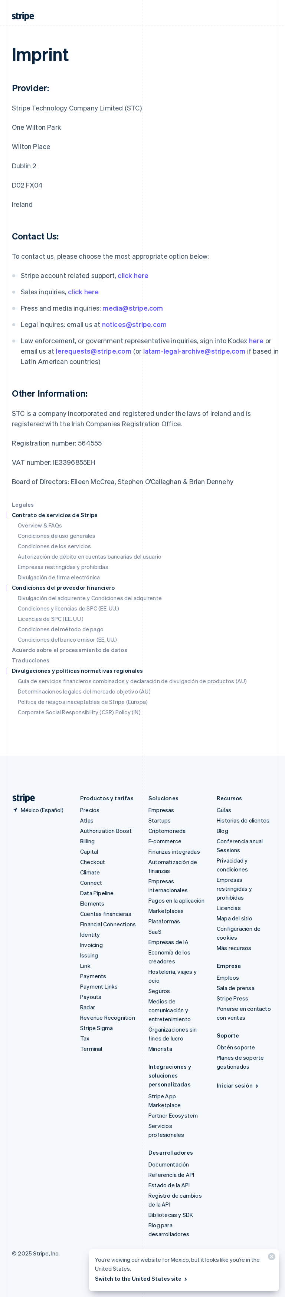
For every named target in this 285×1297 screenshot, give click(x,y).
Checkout (92, 862)
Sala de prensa (236, 988)
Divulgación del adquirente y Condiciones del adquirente (90, 598)
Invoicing (91, 945)
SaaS (154, 931)
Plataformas (164, 921)
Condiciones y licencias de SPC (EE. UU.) (68, 608)
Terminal (91, 1048)
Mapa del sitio (234, 918)
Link (85, 965)
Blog (222, 830)
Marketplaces (166, 910)
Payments (93, 976)
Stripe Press (232, 998)
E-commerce (164, 841)
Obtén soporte (236, 1047)
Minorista (160, 1048)
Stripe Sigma (96, 1028)
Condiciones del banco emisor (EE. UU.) (67, 639)
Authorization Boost (106, 830)
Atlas (87, 820)
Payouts (90, 996)
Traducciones (30, 660)
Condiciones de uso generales (57, 535)
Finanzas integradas (174, 851)
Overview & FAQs (40, 525)
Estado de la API (169, 1185)
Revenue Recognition (107, 1017)
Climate (90, 872)
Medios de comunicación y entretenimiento (169, 1010)
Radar (87, 1007)
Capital (89, 851)
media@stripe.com (132, 308)
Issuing (89, 955)
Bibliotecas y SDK (170, 1214)
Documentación (168, 1164)
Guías (224, 810)
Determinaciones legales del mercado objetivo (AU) (84, 691)
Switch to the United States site (141, 1278)
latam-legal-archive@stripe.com (194, 351)
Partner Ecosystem (173, 1115)
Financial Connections (108, 924)
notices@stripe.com (134, 324)
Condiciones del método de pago (61, 629)
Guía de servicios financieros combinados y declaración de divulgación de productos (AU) (132, 681)
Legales (23, 504)
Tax (85, 1038)
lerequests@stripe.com (93, 351)
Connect (91, 882)
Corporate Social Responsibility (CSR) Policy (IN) (79, 712)
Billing (87, 841)
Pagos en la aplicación (176, 900)
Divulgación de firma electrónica (59, 577)
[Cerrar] (270, 1258)
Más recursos (234, 948)
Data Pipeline (97, 893)
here (256, 340)
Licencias (229, 907)
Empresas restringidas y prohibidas (63, 566)
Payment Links (99, 986)
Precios (89, 810)
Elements (92, 903)
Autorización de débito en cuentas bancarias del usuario (89, 556)
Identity (90, 934)
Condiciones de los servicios (54, 546)
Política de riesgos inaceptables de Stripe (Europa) (83, 701)
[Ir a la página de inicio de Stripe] (21, 798)
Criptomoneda (167, 830)
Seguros (159, 991)
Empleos (228, 977)
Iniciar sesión (238, 1085)
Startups (159, 820)
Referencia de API (171, 1174)
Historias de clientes (243, 820)
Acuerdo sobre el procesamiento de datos (69, 650)
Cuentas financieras (105, 913)
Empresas (161, 810)
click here (133, 275)
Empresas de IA (168, 942)
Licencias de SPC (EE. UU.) (50, 618)
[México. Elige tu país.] (37, 809)
